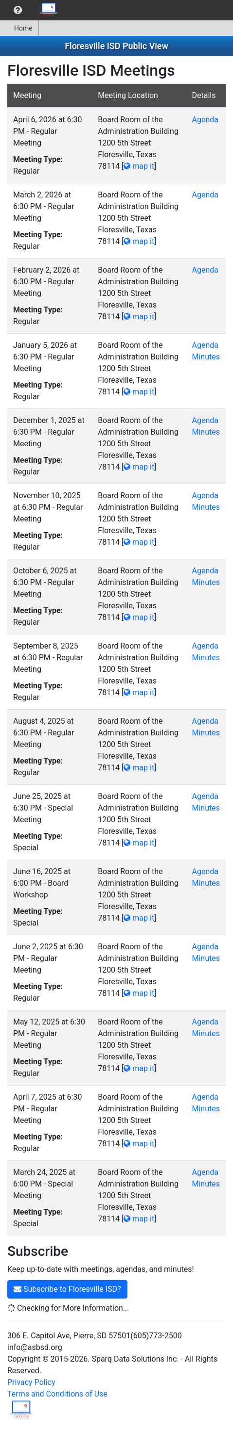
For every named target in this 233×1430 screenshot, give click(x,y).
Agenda (205, 119)
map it (139, 166)
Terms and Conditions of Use (57, 1393)
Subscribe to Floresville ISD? (67, 1289)
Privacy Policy (31, 1382)
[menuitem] (18, 10)
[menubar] (32, 10)
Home (19, 28)
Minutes (206, 356)
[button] (18, 10)
